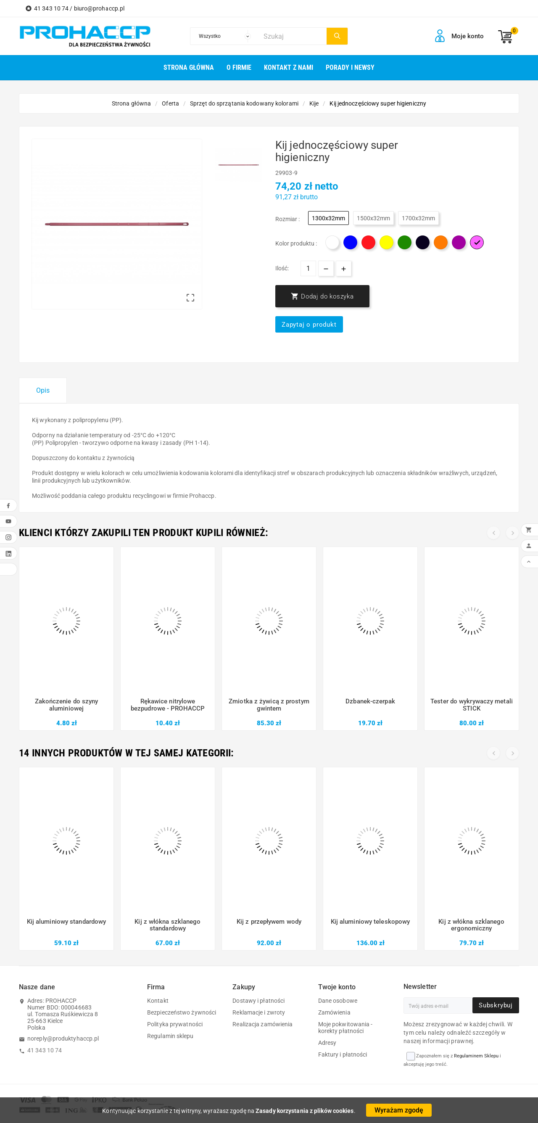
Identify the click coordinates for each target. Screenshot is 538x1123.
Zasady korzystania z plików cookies (305, 1110)
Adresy (327, 1042)
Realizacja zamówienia (262, 1024)
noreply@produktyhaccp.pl (63, 1038)
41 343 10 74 (44, 1050)
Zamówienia (334, 1012)
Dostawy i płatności (258, 1000)
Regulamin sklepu (170, 1036)
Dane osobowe (337, 1000)
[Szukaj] (293, 36)
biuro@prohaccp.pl (99, 8)
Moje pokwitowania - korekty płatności (345, 1027)
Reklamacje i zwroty (258, 1012)
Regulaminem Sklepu (476, 1056)
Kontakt (158, 1000)
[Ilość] (308, 268)
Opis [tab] (43, 390)
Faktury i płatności (342, 1054)
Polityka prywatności (175, 1024)
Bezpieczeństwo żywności (181, 1012)
